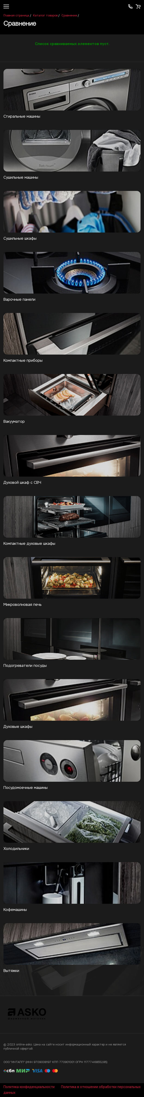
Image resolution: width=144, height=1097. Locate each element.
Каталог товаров (45, 15)
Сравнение (69, 15)
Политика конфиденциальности (29, 1087)
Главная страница (16, 15)
